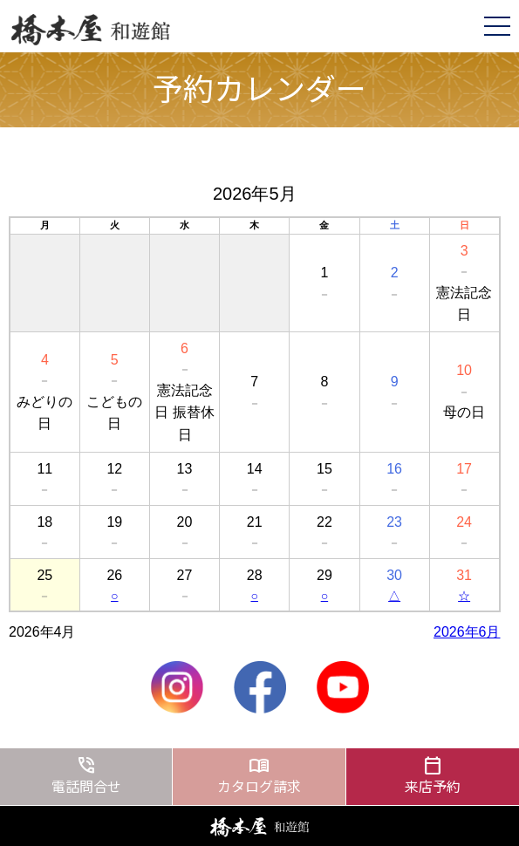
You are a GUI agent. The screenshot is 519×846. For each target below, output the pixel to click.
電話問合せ (86, 775)
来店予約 (432, 775)
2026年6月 (467, 631)
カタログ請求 (259, 775)
